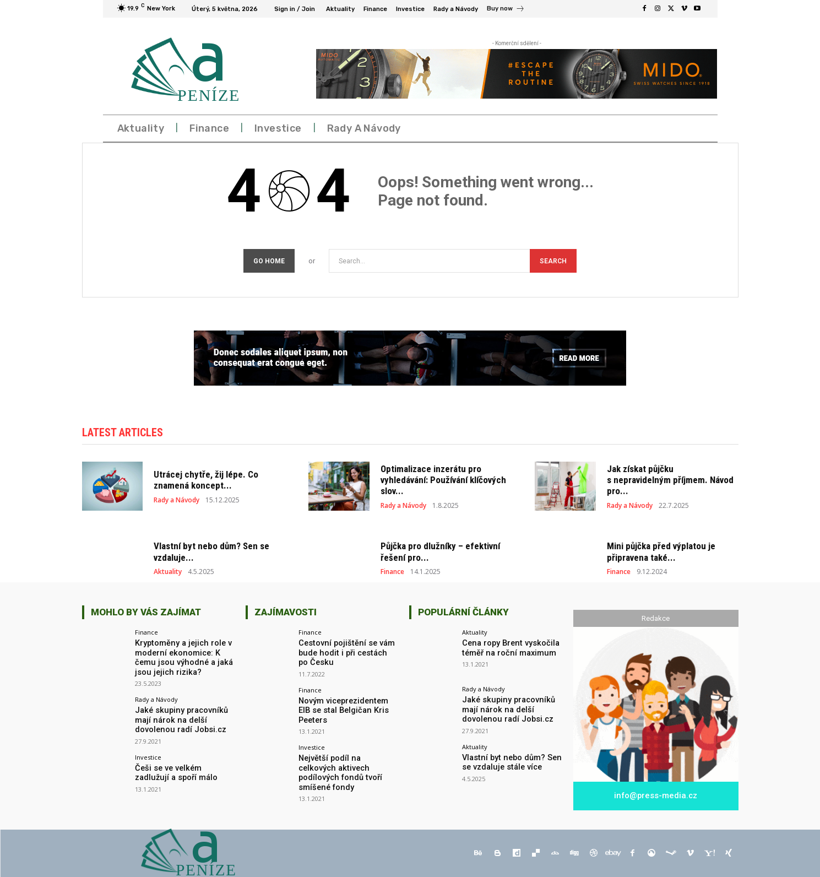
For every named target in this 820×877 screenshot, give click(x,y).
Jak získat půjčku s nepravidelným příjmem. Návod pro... (670, 481)
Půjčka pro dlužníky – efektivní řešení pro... (440, 553)
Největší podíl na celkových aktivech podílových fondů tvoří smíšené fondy (347, 767)
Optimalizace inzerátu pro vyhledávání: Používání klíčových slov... (443, 481)
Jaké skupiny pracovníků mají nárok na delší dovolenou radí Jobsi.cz (179, 719)
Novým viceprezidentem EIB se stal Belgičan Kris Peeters (342, 710)
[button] (691, 129)
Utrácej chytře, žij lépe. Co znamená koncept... (206, 481)
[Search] (553, 261)
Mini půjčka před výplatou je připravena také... (661, 553)
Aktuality (168, 573)
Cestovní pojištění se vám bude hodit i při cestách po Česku (345, 653)
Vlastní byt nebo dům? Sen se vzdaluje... (211, 553)
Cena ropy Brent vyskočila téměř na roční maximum (508, 649)
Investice (148, 756)
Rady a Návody (176, 501)
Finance (392, 573)
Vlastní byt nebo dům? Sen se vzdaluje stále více (509, 763)
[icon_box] (506, 10)
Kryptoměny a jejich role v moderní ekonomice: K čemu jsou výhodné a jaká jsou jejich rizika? (181, 658)
